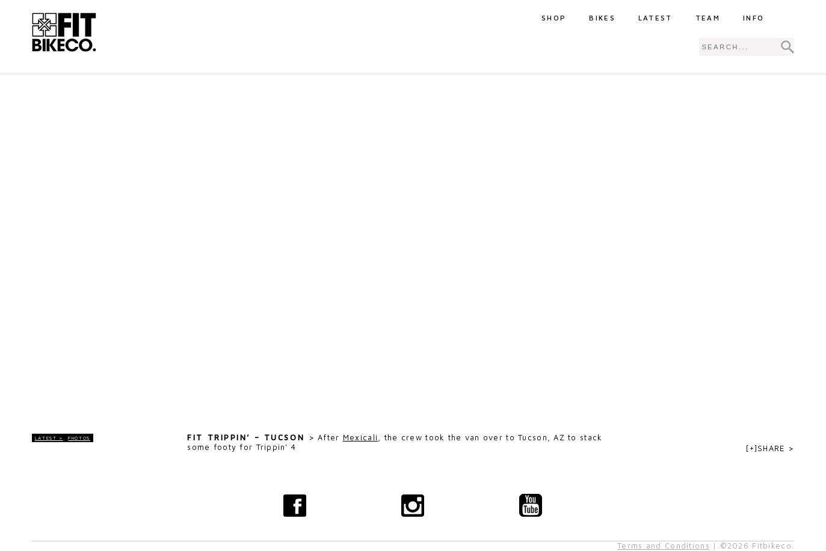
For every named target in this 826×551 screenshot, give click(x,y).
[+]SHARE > (770, 448)
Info (753, 18)
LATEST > (49, 438)
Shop (553, 18)
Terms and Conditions (663, 545)
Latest (655, 18)
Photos (79, 438)
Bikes (602, 18)
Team (707, 18)
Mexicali (360, 437)
